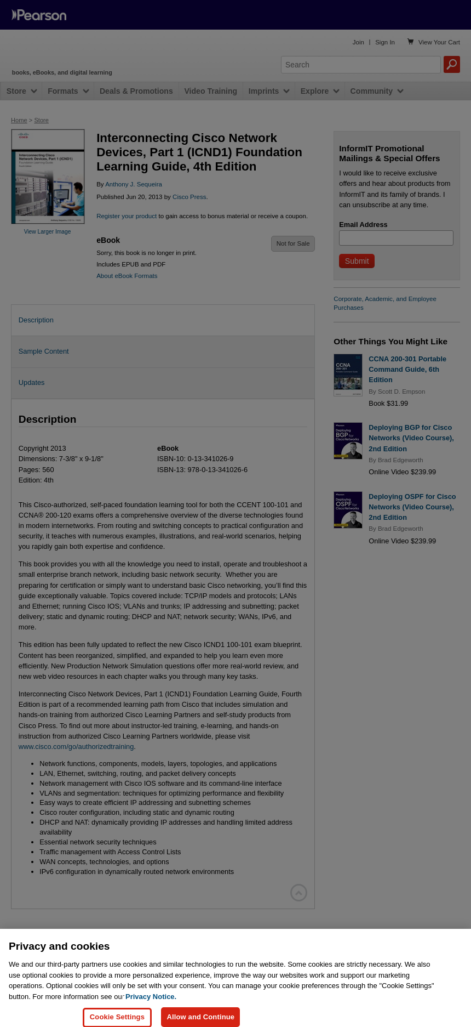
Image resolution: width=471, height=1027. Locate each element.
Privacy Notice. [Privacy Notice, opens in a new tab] (150, 1007)
